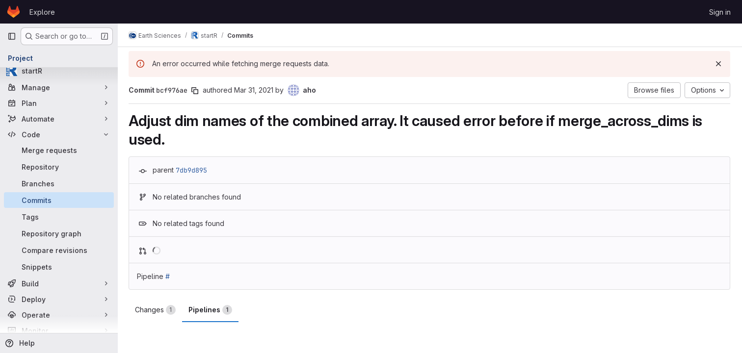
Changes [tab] (156, 310)
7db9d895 (192, 170)
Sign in (720, 12)
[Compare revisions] (59, 250)
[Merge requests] (59, 150)
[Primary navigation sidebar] (12, 36)
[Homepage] (13, 12)
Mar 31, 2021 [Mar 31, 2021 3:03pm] (254, 90)
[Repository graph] (59, 233)
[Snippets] (59, 267)
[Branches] (59, 183)
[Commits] (59, 200)
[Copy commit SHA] (196, 91)
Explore (42, 12)
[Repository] (59, 167)
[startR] (59, 70)
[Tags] (59, 217)
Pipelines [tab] (211, 310)
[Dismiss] (718, 64)
